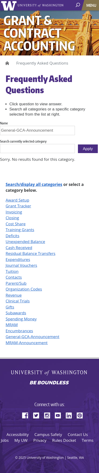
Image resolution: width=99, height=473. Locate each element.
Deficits (12, 235)
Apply (88, 149)
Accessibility (18, 434)
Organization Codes (24, 289)
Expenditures (18, 259)
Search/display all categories (34, 184)
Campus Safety (48, 434)
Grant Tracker (18, 206)
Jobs (5, 440)
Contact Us (78, 434)
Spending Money (21, 319)
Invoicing (14, 212)
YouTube (60, 415)
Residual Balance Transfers (30, 253)
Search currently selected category (23, 141)
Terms (88, 440)
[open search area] (78, 5)
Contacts (14, 277)
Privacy (39, 440)
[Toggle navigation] (91, 5)
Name (4, 123)
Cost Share (16, 223)
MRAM (12, 324)
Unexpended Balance (25, 241)
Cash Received (19, 247)
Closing (12, 217)
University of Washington (9, 5)
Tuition (12, 271)
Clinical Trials (18, 301)
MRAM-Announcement (27, 342)
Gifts (10, 307)
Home (6, 63)
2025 (22, 457)
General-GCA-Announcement (32, 336)
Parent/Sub (16, 283)
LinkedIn (70, 415)
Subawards (16, 312)
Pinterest (81, 415)
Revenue (14, 295)
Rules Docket (64, 440)
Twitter (38, 415)
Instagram (49, 415)
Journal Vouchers (21, 265)
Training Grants (20, 229)
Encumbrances (19, 330)
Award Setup (17, 200)
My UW (20, 440)
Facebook (27, 415)
